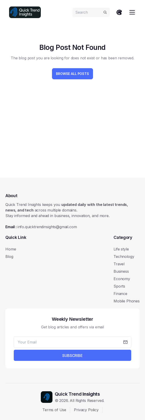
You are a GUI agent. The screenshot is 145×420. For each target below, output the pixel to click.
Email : (41, 226)
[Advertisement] (72, 137)
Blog (9, 256)
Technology (124, 256)
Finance (120, 293)
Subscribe (72, 355)
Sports (119, 286)
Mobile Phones (127, 301)
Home (10, 249)
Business (121, 271)
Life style (121, 249)
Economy (122, 278)
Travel (119, 264)
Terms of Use (54, 409)
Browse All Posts (72, 74)
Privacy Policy (86, 409)
